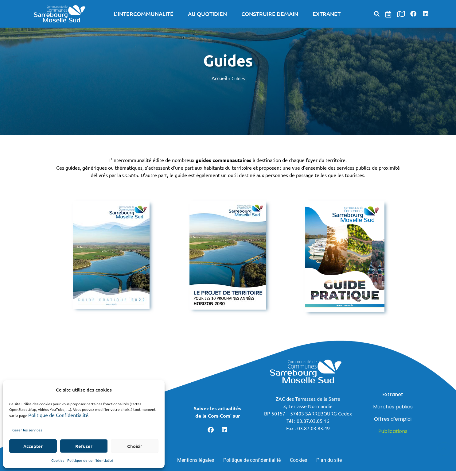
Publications (392, 431)
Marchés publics (393, 406)
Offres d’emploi (392, 419)
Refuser (83, 446)
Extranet (392, 394)
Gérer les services (27, 429)
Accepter (33, 446)
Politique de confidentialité (90, 460)
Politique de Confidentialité (58, 415)
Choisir (134, 446)
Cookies (57, 460)
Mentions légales (195, 460)
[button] (377, 14)
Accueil (219, 78)
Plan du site (329, 460)
